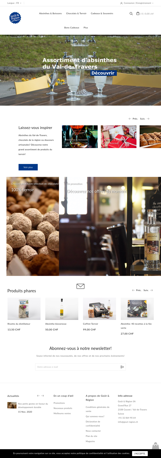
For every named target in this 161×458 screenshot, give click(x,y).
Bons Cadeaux (71, 27)
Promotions (59, 403)
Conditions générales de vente (98, 409)
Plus (86, 27)
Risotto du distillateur (19, 323)
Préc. (135, 118)
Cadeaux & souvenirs (102, 13)
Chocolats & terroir (76, 13)
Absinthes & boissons (50, 13)
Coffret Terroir (90, 323)
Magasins (90, 441)
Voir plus (28, 167)
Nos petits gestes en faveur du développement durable (33, 405)
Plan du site (91, 436)
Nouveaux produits (63, 408)
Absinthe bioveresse (56, 323)
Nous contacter (93, 431)
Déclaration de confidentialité (93, 423)
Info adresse (125, 395)
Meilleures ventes (62, 413)
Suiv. (142, 118)
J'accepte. (140, 453)
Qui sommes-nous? (95, 416)
